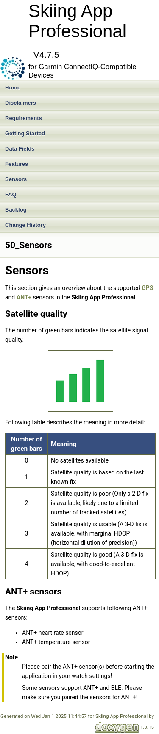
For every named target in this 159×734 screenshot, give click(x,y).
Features (16, 164)
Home (12, 87)
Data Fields (19, 148)
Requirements (23, 118)
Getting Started (25, 133)
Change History (25, 225)
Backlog (16, 210)
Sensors (16, 179)
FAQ (11, 194)
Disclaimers (20, 103)
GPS (147, 288)
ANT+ (24, 297)
